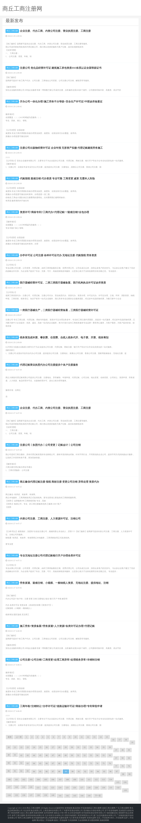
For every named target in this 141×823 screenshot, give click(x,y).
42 (21, 755)
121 (38, 787)
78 (122, 766)
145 (89, 796)
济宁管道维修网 (111, 810)
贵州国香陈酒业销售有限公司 (93, 812)
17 (120, 740)
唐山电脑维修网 (51, 815)
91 (79, 771)
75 (103, 763)
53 (91, 755)
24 (34, 747)
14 (101, 737)
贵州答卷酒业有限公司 (34, 813)
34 (97, 747)
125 (67, 787)
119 (23, 787)
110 (81, 779)
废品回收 (76, 808)
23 (28, 747)
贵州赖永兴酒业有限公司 (93, 810)
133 (125, 790)
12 (88, 737)
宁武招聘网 (72, 817)
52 (85, 755)
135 (16, 795)
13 (94, 737)
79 (129, 766)
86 (47, 771)
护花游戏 (84, 808)
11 (82, 737)
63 (28, 763)
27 (53, 747)
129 (96, 787)
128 (89, 787)
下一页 (98, 796)
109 (74, 779)
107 (60, 779)
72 (85, 763)
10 (75, 737)
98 (123, 774)
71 (78, 763)
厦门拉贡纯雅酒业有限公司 (104, 813)
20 (9, 747)
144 (81, 796)
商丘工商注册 (12, 31)
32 (85, 747)
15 (107, 737)
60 (9, 763)
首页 (10, 737)
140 (52, 795)
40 (9, 755)
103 (31, 779)
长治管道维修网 (74, 812)
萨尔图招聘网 (93, 817)
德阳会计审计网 (60, 812)
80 (9, 771)
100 (9, 779)
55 (103, 755)
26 (47, 747)
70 (72, 763)
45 (40, 755)
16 (113, 740)
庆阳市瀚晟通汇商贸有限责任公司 (78, 813)
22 (21, 747)
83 (28, 771)
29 (66, 747)
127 (81, 787)
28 (59, 747)
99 (129, 774)
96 (110, 771)
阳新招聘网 (38, 812)
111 (89, 779)
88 (59, 771)
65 (40, 763)
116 (125, 782)
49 (66, 755)
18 (126, 740)
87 (53, 771)
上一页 (19, 737)
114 (110, 779)
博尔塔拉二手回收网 (44, 817)
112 (96, 779)
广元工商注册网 (122, 808)
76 (110, 763)
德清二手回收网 (60, 817)
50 (72, 755)
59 (129, 758)
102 (23, 779)
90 (73, 771)
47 (53, 755)
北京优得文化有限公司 (54, 813)
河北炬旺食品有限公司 (32, 810)
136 (23, 795)
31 (78, 747)
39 (129, 750)
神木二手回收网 (116, 815)
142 (67, 796)
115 (117, 782)
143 (74, 796)
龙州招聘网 (48, 812)
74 (97, 763)
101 (16, 779)
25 (40, 747)
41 (15, 755)
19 (132, 742)
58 (122, 758)
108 (67, 779)
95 (104, 771)
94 (98, 771)
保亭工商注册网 (18, 813)
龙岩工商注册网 (26, 812)
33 (91, 747)
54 (97, 755)
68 (59, 763)
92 (85, 771)
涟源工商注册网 (108, 808)
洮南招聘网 (104, 817)
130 (103, 787)
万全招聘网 (82, 817)
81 (15, 771)
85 (40, 771)
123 (52, 787)
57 (116, 758)
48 (59, 755)
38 (122, 750)
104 (38, 779)
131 (110, 787)
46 (47, 755)
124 (59, 787)
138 (38, 795)
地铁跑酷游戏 (112, 812)
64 (34, 763)
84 (34, 771)
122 (45, 787)
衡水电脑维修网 (38, 815)
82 (21, 771)
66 (47, 763)
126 (74, 787)
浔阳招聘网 (15, 812)
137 (31, 795)
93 (91, 771)
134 (9, 795)
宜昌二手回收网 (103, 815)
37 (116, 750)
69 (66, 763)
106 (52, 779)
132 (118, 787)
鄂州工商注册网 (24, 815)
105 (45, 779)
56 (110, 755)
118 (16, 787)
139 (45, 795)
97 (117, 771)
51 (78, 755)
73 (91, 763)
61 (15, 763)
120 (30, 787)
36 (110, 747)
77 (116, 766)
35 (103, 747)
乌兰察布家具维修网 (77, 815)
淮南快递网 (91, 815)
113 (103, 779)
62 (21, 763)
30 (72, 747)
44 (34, 755)
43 (28, 755)
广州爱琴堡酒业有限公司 (72, 810)
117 (9, 787)
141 (60, 796)
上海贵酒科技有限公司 (52, 810)
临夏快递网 (63, 815)
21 (15, 747)
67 (53, 763)
